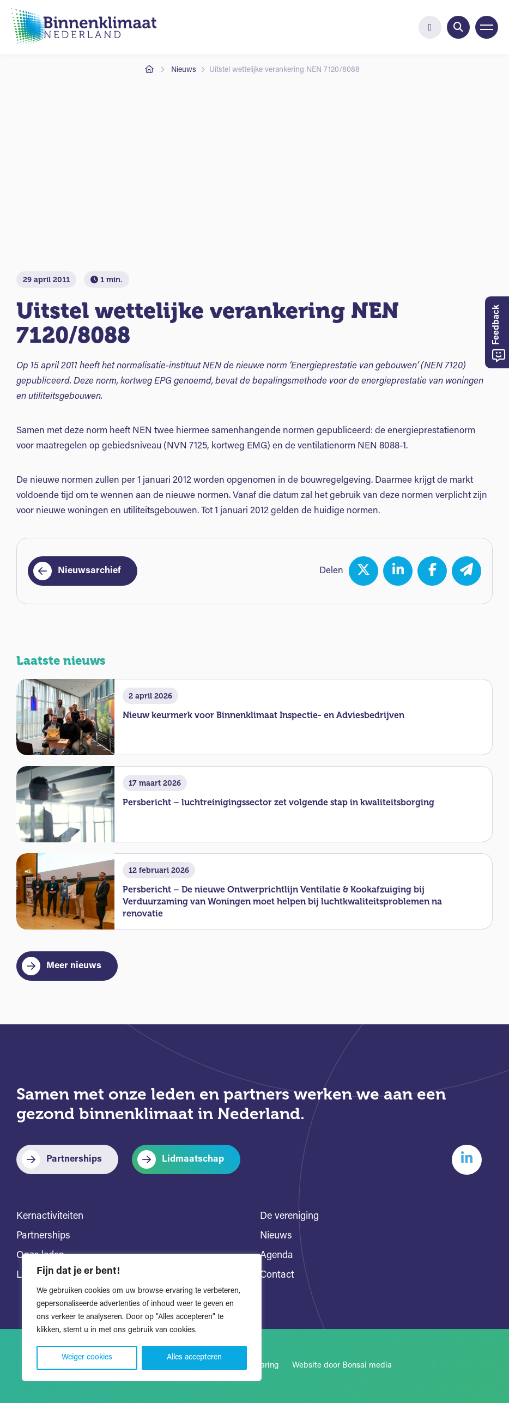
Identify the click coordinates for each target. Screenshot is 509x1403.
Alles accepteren (194, 1357)
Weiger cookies (87, 1357)
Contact (277, 1275)
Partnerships (74, 1159)
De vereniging (289, 1216)
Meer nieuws (73, 965)
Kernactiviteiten (49, 1216)
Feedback (498, 334)
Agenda (276, 1255)
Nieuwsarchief (89, 570)
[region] (142, 1317)
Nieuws (183, 70)
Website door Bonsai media (342, 1366)
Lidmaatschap (193, 1159)
